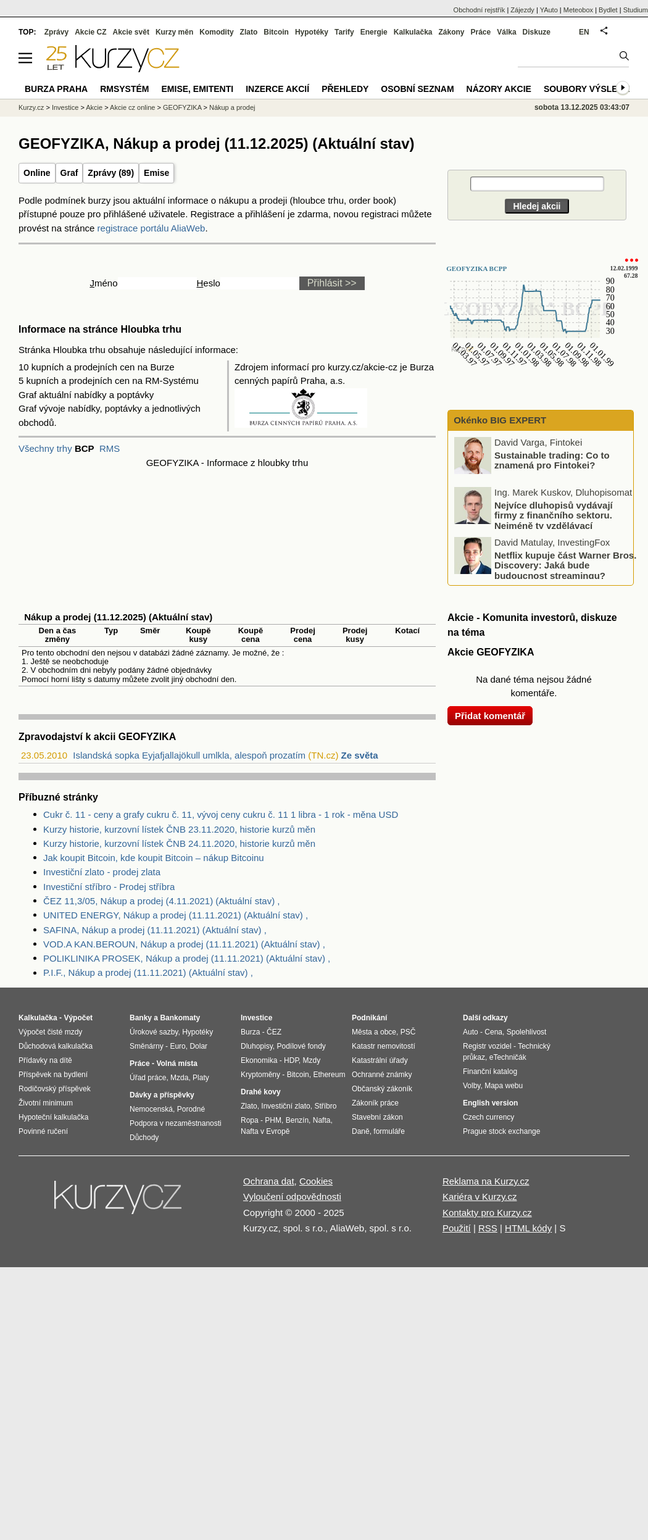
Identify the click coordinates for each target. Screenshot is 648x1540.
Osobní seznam (417, 89)
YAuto (549, 10)
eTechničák (507, 1057)
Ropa (250, 1120)
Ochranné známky (382, 1074)
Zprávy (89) (111, 173)
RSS (487, 1228)
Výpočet (78, 1017)
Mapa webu (503, 1085)
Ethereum (329, 1074)
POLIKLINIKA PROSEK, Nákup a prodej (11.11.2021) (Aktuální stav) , (186, 958)
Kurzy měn (174, 32)
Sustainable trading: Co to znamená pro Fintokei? (552, 459)
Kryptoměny (260, 1074)
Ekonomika (259, 1060)
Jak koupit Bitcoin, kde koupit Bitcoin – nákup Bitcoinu (153, 857)
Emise (156, 173)
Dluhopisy (257, 1046)
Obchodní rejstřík (479, 10)
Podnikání (369, 1017)
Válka (506, 32)
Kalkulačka (413, 32)
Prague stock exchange (501, 1131)
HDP (291, 1060)
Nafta (322, 1120)
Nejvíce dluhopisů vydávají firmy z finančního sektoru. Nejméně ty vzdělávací (553, 514)
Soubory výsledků (590, 89)
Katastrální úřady (380, 1060)
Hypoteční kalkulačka (53, 1117)
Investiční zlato (285, 1106)
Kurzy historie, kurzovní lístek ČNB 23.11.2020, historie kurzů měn (179, 829)
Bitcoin (276, 32)
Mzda (179, 1077)
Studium (635, 10)
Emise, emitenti (198, 89)
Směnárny (147, 1046)
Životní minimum (46, 1103)
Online (37, 173)
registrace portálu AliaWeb (152, 228)
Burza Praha (56, 89)
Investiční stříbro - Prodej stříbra (109, 886)
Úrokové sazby (154, 1032)
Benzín (297, 1120)
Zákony (451, 32)
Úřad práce (148, 1077)
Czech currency (488, 1117)
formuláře (389, 1131)
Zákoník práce (375, 1103)
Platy (201, 1077)
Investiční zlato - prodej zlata (101, 872)
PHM (273, 1120)
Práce (481, 32)
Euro (177, 1046)
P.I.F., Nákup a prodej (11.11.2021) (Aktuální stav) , (148, 972)
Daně (361, 1131)
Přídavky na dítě (45, 1060)
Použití (456, 1228)
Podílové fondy (300, 1046)
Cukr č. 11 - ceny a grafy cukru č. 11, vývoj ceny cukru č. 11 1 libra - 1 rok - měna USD (220, 814)
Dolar (198, 1046)
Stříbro (325, 1106)
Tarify (344, 32)
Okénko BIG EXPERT (498, 420)
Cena (493, 1032)
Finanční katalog (490, 1071)
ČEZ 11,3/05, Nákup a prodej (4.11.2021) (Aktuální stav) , (161, 901)
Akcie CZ (90, 32)
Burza (250, 1032)
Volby (471, 1085)
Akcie (94, 107)
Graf (69, 173)
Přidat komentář (490, 715)
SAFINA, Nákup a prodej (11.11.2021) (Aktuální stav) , (155, 930)
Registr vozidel (487, 1046)
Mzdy (312, 1060)
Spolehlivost (527, 1032)
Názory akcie (499, 89)
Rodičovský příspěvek (55, 1088)
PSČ (408, 1032)
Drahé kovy (261, 1092)
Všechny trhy (45, 448)
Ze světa (359, 755)
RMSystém (124, 89)
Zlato (249, 32)
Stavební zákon (377, 1117)
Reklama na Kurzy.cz (486, 1181)
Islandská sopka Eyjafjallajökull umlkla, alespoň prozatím (189, 755)
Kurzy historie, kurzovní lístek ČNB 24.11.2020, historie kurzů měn (179, 843)
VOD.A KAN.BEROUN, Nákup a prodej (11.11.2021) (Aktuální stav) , (184, 944)
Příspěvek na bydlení (53, 1074)
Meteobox (578, 10)
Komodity (216, 32)
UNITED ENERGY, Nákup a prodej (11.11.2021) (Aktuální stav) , (175, 915)
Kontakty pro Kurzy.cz (487, 1212)
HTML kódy (528, 1228)
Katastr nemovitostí (383, 1046)
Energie (374, 32)
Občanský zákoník (382, 1088)
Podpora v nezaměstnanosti (176, 1123)
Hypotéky (311, 32)
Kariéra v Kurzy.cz (479, 1196)
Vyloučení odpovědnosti (292, 1196)
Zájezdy (522, 10)
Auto (470, 1032)
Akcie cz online (132, 107)
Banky (141, 1017)
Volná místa (176, 1063)
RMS (109, 448)
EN (584, 32)
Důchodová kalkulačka (56, 1046)
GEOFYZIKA (182, 107)
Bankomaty (180, 1017)
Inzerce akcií (277, 89)
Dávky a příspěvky (162, 1095)
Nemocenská (151, 1109)
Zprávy (56, 32)
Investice (65, 107)
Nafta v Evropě (265, 1131)
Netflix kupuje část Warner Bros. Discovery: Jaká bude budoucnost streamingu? (565, 564)
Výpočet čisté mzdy (50, 1032)
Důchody (144, 1137)
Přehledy (345, 89)
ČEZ (274, 1032)
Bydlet (608, 10)
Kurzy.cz (31, 107)
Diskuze (536, 32)
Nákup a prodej (232, 107)
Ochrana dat (268, 1181)
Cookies (316, 1181)
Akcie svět (131, 32)
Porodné (191, 1109)
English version (490, 1103)
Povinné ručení (43, 1131)
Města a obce (374, 1032)
